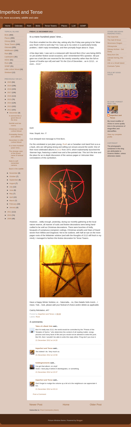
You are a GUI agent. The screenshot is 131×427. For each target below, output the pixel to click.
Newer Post (35, 404)
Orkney (7, 41)
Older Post (96, 404)
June (11, 190)
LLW (74, 26)
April (11, 197)
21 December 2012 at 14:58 (46, 355)
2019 (9, 86)
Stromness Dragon (114, 43)
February (13, 204)
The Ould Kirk (112, 37)
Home (7, 26)
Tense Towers (51, 26)
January (12, 207)
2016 (9, 96)
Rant (29, 26)
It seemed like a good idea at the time (15, 118)
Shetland (8, 72)
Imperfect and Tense (21, 12)
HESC (7, 60)
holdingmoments (43, 363)
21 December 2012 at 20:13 (46, 389)
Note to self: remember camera (14, 163)
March (12, 201)
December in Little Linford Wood (16, 141)
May (11, 194)
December (13, 113)
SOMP (83, 26)
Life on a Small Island (115, 63)
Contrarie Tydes (113, 66)
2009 (9, 219)
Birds (38, 26)
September (14, 180)
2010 (9, 215)
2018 (9, 89)
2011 (9, 212)
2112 (59, 150)
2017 (9, 92)
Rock (38, 317)
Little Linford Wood (12, 69)
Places (64, 26)
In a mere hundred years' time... (16, 147)
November (13, 173)
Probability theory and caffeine (16, 135)
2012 (9, 110)
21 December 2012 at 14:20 (46, 340)
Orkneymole (112, 46)
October (12, 176)
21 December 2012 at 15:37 (46, 372)
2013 (9, 106)
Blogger (80, 420)
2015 (9, 99)
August (12, 183)
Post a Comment (39, 394)
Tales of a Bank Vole (44, 326)
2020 (9, 82)
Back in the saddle (16, 169)
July (11, 187)
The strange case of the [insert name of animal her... (16, 154)
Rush (65, 144)
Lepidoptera (9, 57)
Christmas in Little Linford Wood (16, 130)
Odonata (19, 26)
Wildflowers (9, 50)
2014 (9, 103)
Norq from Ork (113, 55)
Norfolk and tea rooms (15, 124)
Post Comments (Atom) (49, 410)
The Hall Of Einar (114, 40)
